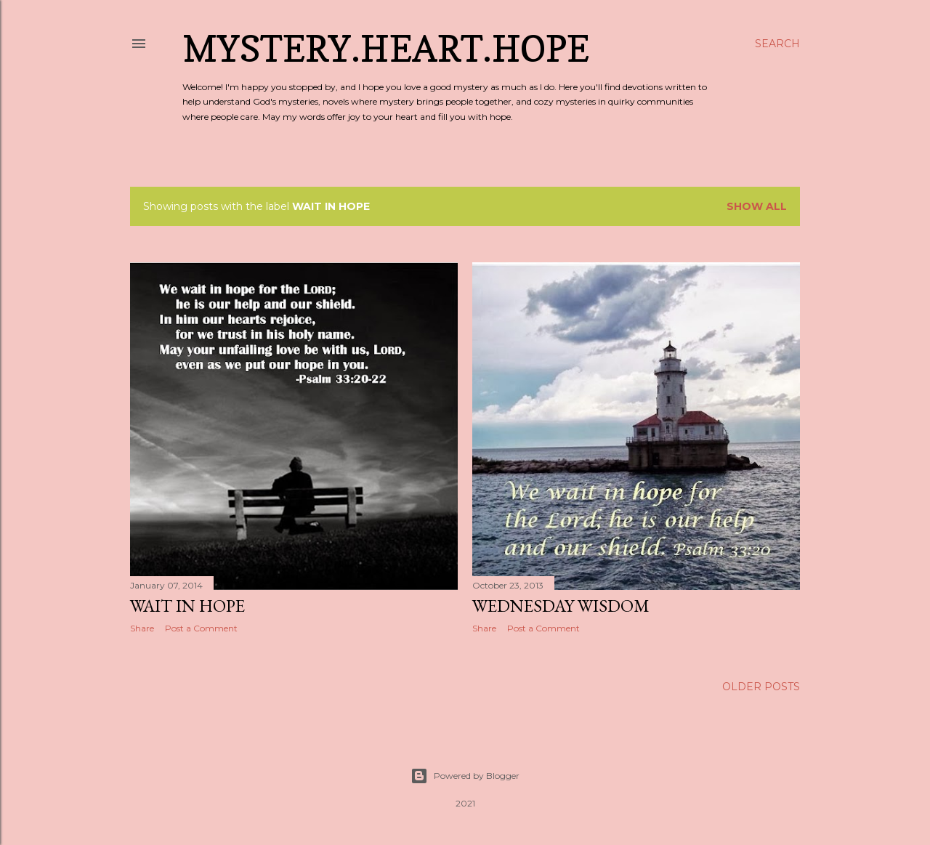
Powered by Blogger (465, 776)
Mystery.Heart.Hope (385, 48)
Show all (757, 206)
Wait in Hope (187, 605)
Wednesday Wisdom (561, 605)
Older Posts (761, 686)
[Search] (777, 43)
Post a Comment (201, 628)
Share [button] (142, 628)
